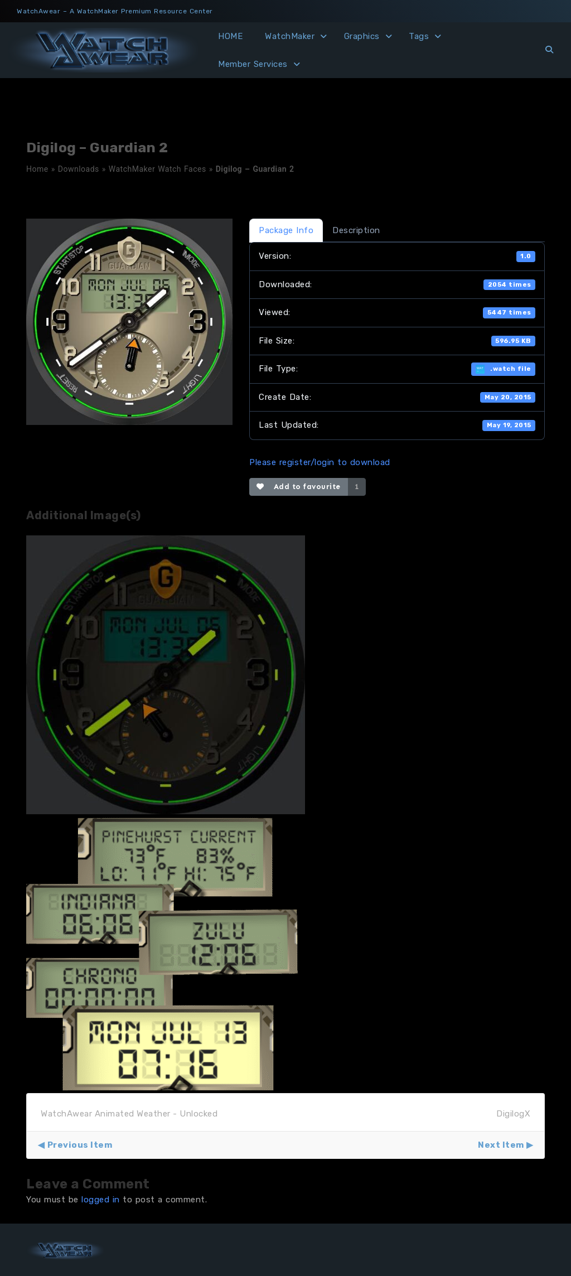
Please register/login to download (319, 462)
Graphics (362, 36)
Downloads (78, 169)
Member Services (253, 64)
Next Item (501, 1145)
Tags (419, 36)
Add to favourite (299, 486)
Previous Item (80, 1145)
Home (37, 169)
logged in (100, 1200)
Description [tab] (356, 230)
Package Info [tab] (286, 230)
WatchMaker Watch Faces (157, 169)
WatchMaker (289, 36)
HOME (230, 36)
